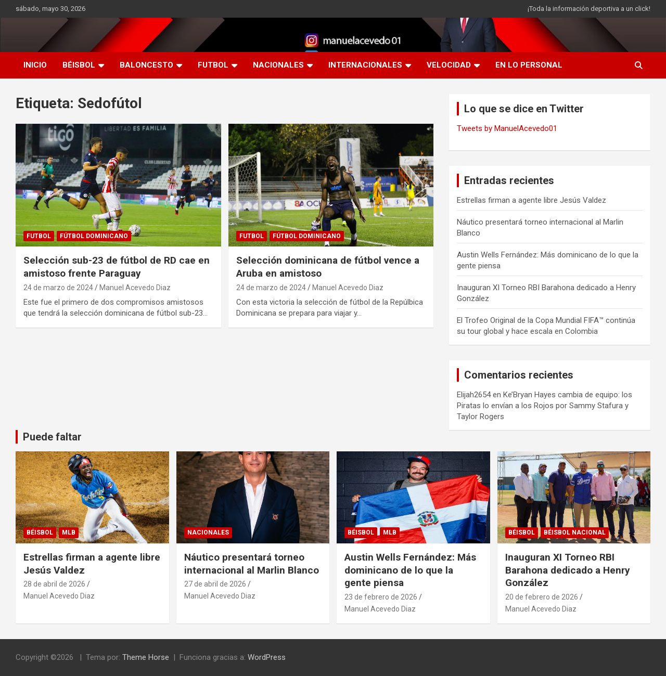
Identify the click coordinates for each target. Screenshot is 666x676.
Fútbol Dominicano (94, 236)
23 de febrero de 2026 (380, 597)
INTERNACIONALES (365, 65)
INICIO (35, 65)
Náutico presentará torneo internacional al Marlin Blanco (251, 563)
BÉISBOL (78, 65)
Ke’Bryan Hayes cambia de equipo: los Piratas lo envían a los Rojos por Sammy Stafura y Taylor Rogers (544, 405)
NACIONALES (278, 65)
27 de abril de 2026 (215, 584)
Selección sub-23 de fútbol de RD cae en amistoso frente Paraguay (116, 266)
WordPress (267, 657)
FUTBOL (213, 65)
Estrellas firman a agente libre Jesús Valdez (531, 200)
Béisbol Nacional (575, 532)
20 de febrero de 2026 (541, 597)
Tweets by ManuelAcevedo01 (507, 128)
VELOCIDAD (449, 65)
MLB (68, 532)
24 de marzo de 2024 (58, 287)
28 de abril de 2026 (54, 584)
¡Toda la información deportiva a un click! (589, 8)
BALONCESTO (146, 65)
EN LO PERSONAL (528, 65)
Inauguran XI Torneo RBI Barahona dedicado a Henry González (567, 570)
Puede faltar (52, 437)
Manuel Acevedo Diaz (135, 287)
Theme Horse (145, 657)
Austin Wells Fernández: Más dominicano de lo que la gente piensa (410, 570)
